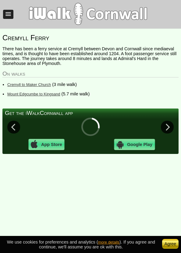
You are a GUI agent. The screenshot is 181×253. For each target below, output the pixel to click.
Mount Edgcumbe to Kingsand (33, 94)
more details (109, 242)
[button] (8, 14)
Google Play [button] (134, 144)
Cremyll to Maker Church (29, 84)
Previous (13, 127)
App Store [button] (46, 144)
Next (167, 127)
